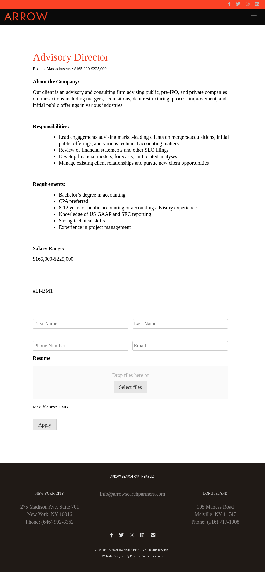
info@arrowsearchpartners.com (132, 494)
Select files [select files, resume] (130, 387)
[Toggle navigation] (253, 17)
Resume (41, 358)
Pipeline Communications (146, 556)
